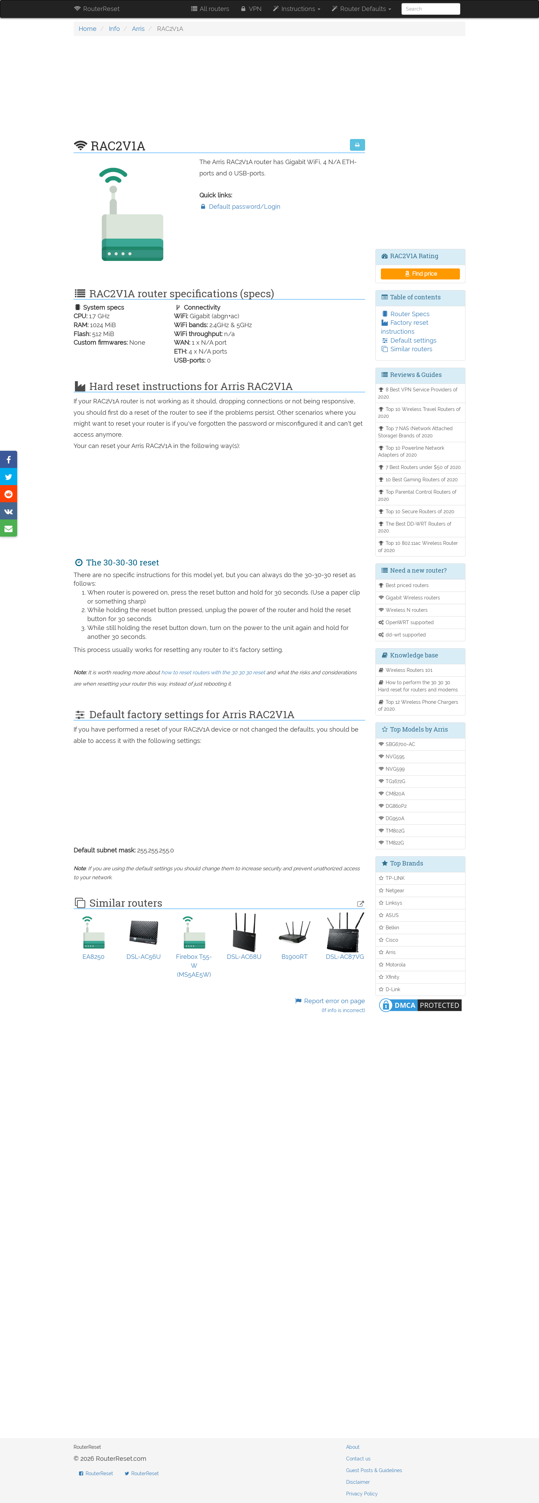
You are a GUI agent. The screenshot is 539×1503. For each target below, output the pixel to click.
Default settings (409, 340)
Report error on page (329, 1005)
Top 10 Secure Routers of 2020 (416, 511)
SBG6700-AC (397, 744)
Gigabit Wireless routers (409, 597)
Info (114, 28)
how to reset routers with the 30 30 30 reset (213, 672)
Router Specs (405, 314)
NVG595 (391, 756)
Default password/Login (239, 206)
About (353, 1447)
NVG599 (391, 769)
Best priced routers (403, 585)
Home (88, 28)
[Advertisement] (219, 91)
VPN (251, 8)
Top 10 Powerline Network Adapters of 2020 (411, 451)
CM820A (391, 793)
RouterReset (97, 8)
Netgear (391, 890)
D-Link (389, 989)
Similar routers (406, 349)
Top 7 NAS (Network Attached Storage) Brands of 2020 (415, 431)
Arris (138, 28)
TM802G (391, 831)
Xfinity (389, 977)
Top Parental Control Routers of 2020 (417, 495)
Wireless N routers (403, 610)
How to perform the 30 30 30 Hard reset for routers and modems (418, 685)
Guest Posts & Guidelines (374, 1470)
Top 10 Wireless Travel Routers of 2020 (419, 412)
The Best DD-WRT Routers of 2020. (415, 527)
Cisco (388, 940)
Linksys (390, 903)
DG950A (391, 818)
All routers (209, 8)
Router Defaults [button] (361, 8)
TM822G (391, 843)
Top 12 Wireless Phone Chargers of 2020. (418, 705)
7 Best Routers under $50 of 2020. (420, 467)
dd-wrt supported (402, 635)
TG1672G (392, 781)
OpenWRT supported (406, 622)
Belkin (388, 927)
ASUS (388, 915)
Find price (420, 274)
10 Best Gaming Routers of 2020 (418, 479)
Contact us (358, 1458)
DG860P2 (392, 806)
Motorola (392, 964)
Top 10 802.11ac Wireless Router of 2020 (418, 546)
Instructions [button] (296, 8)
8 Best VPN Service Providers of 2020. (418, 393)
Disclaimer (358, 1482)
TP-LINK (391, 878)
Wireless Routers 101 (405, 670)
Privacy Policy (362, 1493)
